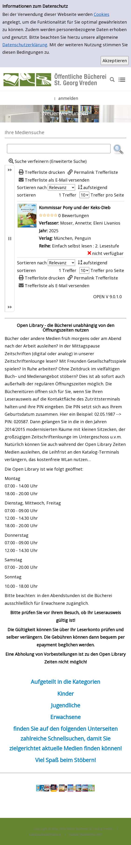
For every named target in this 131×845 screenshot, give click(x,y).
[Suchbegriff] (58, 148)
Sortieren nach (32, 187)
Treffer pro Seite (107, 195)
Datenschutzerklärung (24, 44)
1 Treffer (67, 195)
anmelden (68, 98)
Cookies (101, 14)
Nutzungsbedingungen (85, 834)
